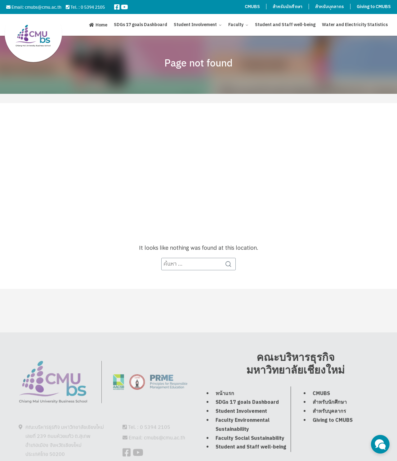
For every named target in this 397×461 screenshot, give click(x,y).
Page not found (198, 62)
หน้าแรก (225, 409)
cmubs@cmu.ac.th (43, 7)
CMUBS (252, 6)
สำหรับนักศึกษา (287, 6)
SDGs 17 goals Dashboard (140, 24)
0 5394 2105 (93, 7)
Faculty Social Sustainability (250, 454)
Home (101, 25)
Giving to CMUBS (374, 6)
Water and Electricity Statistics (355, 24)
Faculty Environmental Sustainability (243, 441)
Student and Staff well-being (285, 24)
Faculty (235, 24)
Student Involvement (195, 24)
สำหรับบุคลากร (329, 6)
